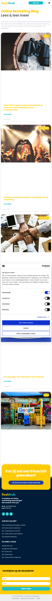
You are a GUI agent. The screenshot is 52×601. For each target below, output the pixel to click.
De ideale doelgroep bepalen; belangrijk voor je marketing (26, 198)
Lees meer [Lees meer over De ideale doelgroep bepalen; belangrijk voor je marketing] (7, 204)
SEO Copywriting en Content (11, 531)
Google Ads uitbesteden (9, 549)
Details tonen (42, 317)
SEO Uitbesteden (7, 554)
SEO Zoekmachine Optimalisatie (12, 534)
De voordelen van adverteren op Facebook (24, 377)
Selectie (26, 328)
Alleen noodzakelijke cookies (26, 333)
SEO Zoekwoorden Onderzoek (11, 557)
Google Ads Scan (7, 546)
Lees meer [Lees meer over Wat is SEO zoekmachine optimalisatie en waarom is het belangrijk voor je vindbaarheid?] (7, 114)
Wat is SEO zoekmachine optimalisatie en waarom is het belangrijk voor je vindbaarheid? (23, 107)
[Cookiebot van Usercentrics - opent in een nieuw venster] (42, 266)
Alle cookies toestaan (26, 322)
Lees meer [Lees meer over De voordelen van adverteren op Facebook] (7, 381)
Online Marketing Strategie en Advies (13, 525)
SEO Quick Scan (7, 551)
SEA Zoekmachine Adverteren (11, 528)
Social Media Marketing (9, 537)
